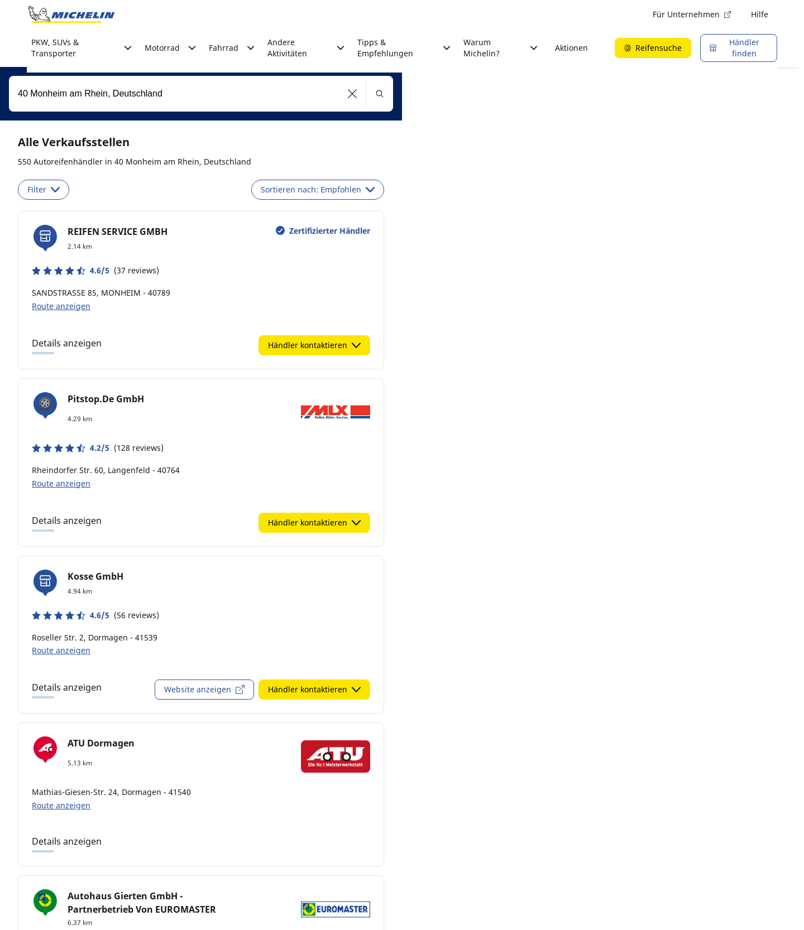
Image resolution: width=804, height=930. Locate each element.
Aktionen (571, 47)
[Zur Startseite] (71, 14)
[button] (352, 93)
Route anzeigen (61, 306)
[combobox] (201, 94)
